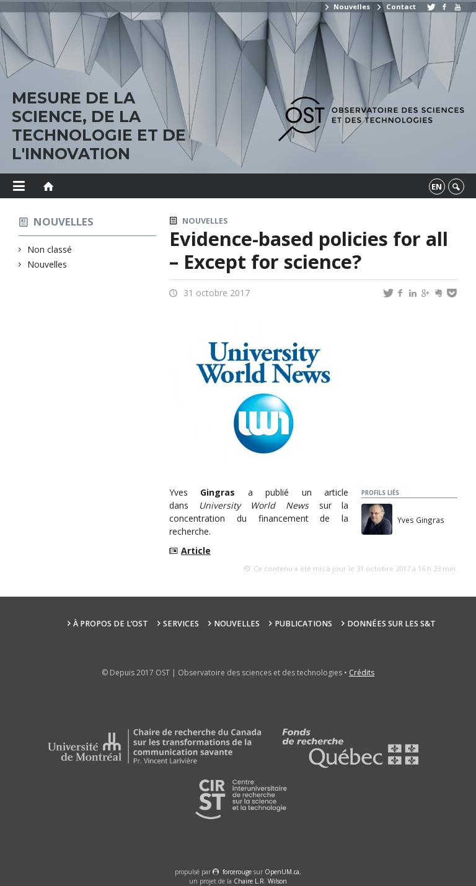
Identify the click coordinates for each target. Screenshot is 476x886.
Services (181, 623)
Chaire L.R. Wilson (260, 881)
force (237, 871)
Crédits (361, 672)
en (436, 186)
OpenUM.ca (282, 871)
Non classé (50, 249)
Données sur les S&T (391, 623)
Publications (303, 623)
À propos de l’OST (110, 623)
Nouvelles (347, 6)
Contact (395, 6)
